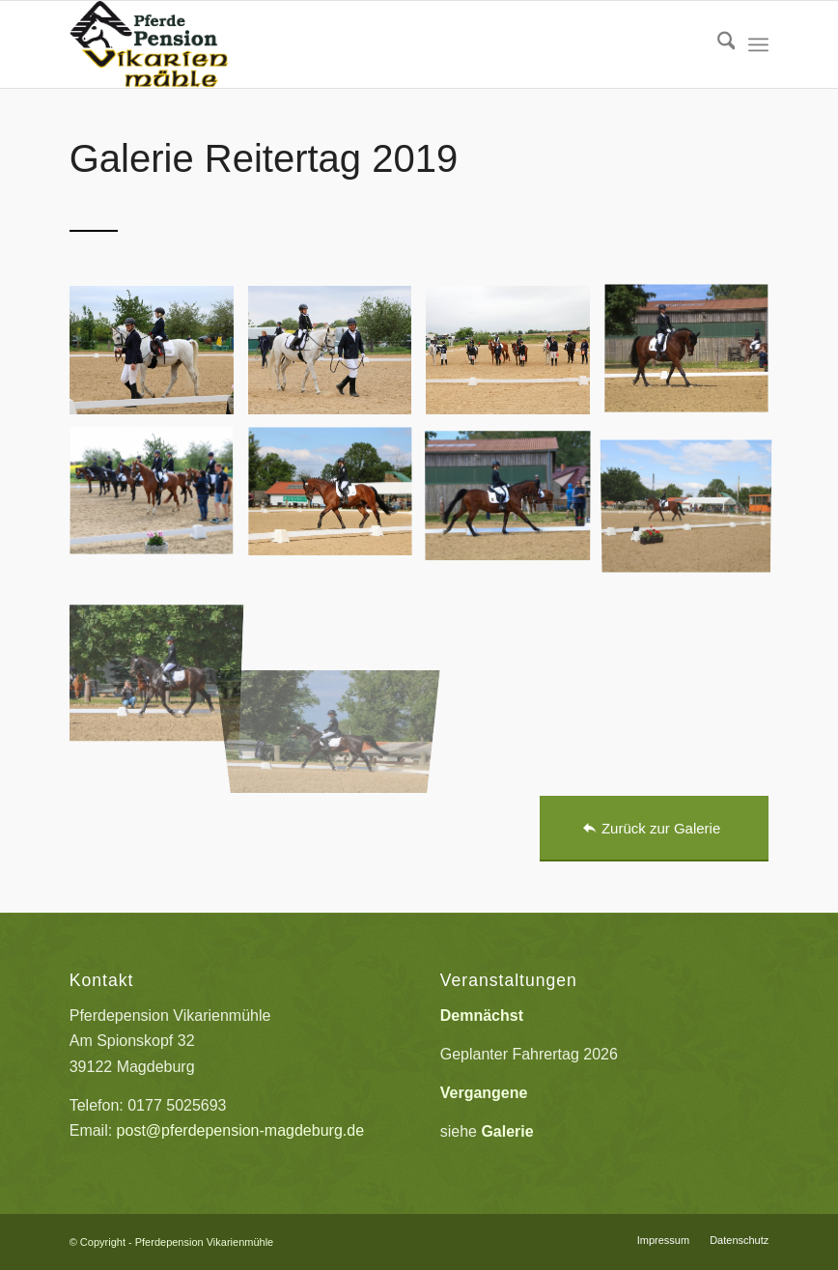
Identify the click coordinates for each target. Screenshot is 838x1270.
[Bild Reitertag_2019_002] (337, 357)
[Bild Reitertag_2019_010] (159, 643)
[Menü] (758, 44)
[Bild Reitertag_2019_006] (159, 500)
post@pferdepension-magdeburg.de (240, 1130)
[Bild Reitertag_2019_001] (159, 357)
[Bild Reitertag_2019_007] (337, 500)
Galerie (507, 1131)
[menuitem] (717, 44)
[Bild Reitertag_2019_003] (515, 357)
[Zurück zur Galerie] (654, 828)
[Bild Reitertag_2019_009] (693, 500)
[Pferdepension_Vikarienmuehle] (150, 44)
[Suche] (717, 44)
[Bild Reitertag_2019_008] (515, 500)
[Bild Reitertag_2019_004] (693, 357)
